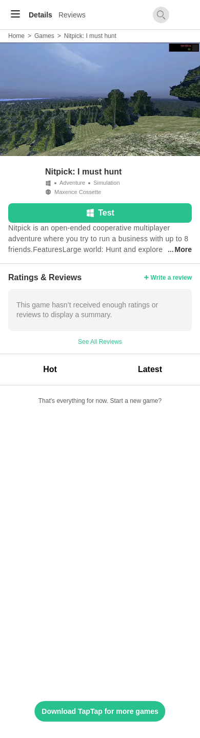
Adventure (72, 183)
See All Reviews (100, 341)
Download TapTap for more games (100, 711)
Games (44, 36)
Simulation (106, 183)
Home (16, 36)
